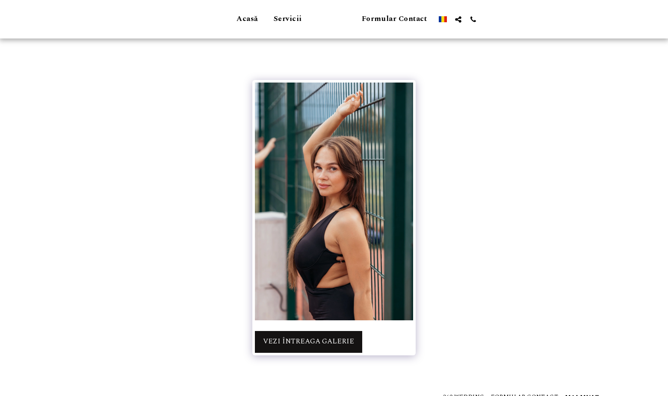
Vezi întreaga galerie (308, 341)
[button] (508, 19)
